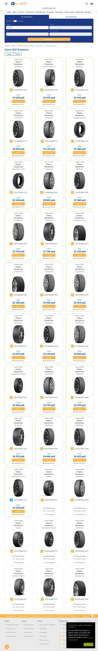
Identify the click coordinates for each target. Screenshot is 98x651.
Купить (18, 101)
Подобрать (49, 39)
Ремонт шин (79, 12)
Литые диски (28, 632)
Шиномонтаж (30, 12)
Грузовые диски (29, 625)
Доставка (88, 12)
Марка (8, 24)
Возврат (65, 625)
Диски (15, 12)
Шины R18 (75, 616)
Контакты (21, 12)
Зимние (9, 54)
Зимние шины (11, 632)
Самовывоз (66, 628)
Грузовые (20, 21)
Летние (17, 54)
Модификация (53, 31)
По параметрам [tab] (71, 17)
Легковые (9, 21)
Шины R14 (24, 616)
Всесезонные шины (13, 625)
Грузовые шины (11, 636)
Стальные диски (29, 628)
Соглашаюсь (88, 644)
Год (7, 31)
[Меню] (6, 3)
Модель (51, 24)
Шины (9, 12)
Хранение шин (40, 12)
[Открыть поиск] (86, 3)
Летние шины (11, 628)
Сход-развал (59, 12)
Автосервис (50, 12)
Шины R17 (62, 616)
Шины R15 (36, 616)
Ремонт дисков (69, 12)
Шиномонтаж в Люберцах (48, 625)
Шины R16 (49, 616)
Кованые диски (28, 636)
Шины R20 (88, 616)
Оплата (65, 632)
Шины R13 (11, 616)
